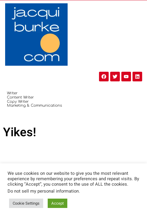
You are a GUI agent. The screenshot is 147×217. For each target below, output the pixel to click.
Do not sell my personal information (43, 191)
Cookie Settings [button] (26, 203)
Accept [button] (57, 203)
